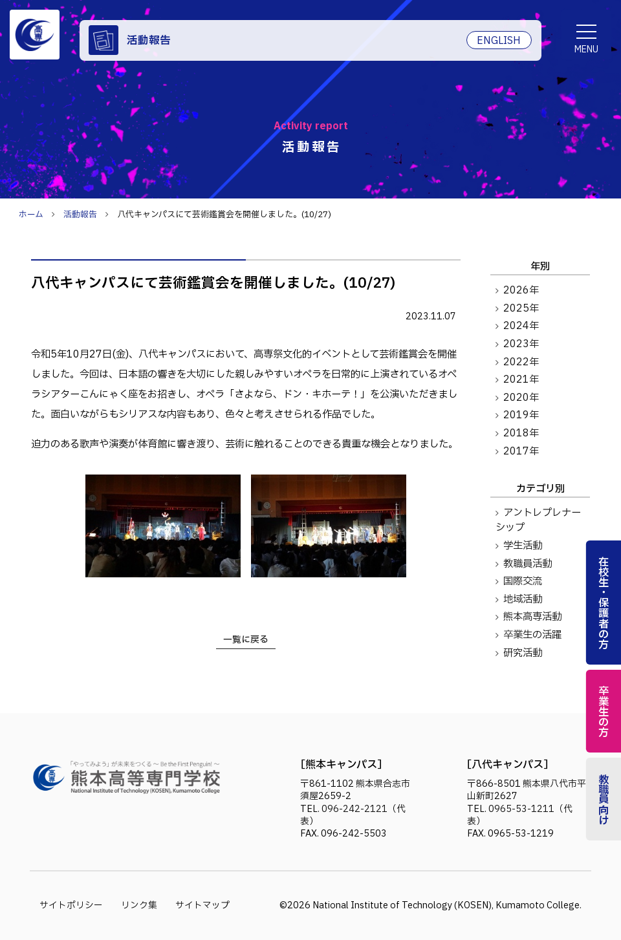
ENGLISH (499, 41)
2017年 (521, 451)
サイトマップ (202, 905)
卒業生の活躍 (532, 635)
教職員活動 (527, 564)
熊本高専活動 (532, 617)
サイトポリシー (71, 905)
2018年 (521, 433)
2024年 (521, 326)
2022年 (521, 362)
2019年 (521, 415)
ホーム (31, 214)
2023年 (521, 344)
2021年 (521, 379)
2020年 (521, 397)
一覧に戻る (245, 639)
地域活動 (522, 599)
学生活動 (522, 546)
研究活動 (522, 653)
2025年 (521, 308)
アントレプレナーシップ (538, 520)
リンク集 (139, 905)
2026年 (521, 290)
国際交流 (522, 581)
